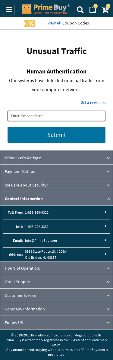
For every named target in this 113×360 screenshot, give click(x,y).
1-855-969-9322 (37, 212)
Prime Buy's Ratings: (23, 158)
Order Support (18, 281)
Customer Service (20, 295)
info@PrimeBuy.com (41, 240)
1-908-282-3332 (37, 226)
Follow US (14, 322)
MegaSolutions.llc (88, 335)
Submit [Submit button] (56, 134)
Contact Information (24, 198)
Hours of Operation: (22, 268)
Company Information (25, 309)
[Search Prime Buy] (81, 9)
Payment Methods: (21, 171)
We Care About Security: (26, 185)
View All (54, 23)
